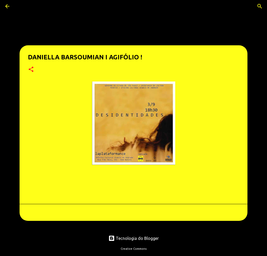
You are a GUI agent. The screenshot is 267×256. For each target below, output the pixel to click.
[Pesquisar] (22, 6)
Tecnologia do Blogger (133, 238)
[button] (31, 69)
